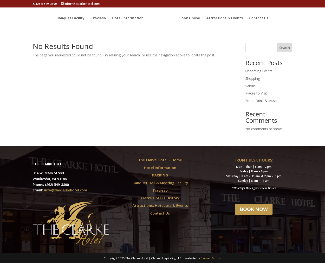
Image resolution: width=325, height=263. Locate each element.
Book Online (189, 18)
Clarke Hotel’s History (160, 198)
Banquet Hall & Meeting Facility (160, 182)
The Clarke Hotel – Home (160, 159)
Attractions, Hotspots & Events (160, 205)
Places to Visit (256, 93)
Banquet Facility (70, 18)
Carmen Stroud (211, 258)
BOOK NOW (254, 209)
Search (284, 47)
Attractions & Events (224, 18)
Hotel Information (127, 18)
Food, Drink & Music (261, 100)
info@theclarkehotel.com (65, 190)
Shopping (252, 78)
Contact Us (258, 18)
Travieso (98, 18)
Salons (250, 86)
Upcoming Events (259, 71)
